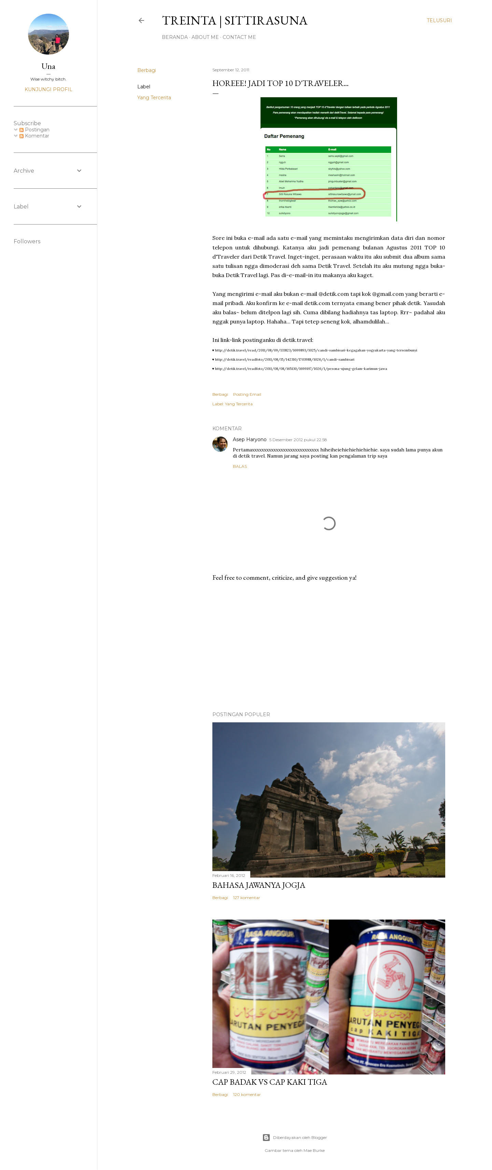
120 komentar (247, 1094)
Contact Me (239, 37)
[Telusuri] (439, 20)
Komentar (34, 136)
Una (48, 66)
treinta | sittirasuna (235, 20)
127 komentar (246, 897)
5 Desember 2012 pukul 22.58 (298, 439)
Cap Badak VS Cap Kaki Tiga (269, 1082)
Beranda (175, 37)
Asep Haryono (250, 439)
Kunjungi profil (48, 89)
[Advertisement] (328, 646)
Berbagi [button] (146, 70)
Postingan (34, 130)
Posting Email (247, 394)
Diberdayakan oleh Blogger (294, 1137)
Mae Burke (314, 1150)
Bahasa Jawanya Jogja (258, 885)
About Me (205, 37)
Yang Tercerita (154, 98)
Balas (240, 466)
